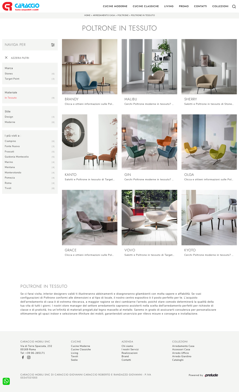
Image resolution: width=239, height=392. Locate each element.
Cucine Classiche (146, 6)
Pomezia (10, 177)
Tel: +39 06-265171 (32, 353)
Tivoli (8, 188)
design (9, 116)
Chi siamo (127, 346)
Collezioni (220, 6)
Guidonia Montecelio (17, 156)
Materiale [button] (11, 92)
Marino (9, 162)
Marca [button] (9, 68)
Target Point (12, 78)
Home (87, 15)
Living (169, 6)
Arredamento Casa (104, 15)
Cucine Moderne (115, 6)
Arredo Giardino (181, 356)
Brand (125, 356)
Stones (9, 73)
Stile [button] (8, 111)
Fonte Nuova (12, 146)
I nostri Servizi (130, 349)
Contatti (200, 6)
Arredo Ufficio (180, 353)
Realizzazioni (130, 353)
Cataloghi (178, 360)
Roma (8, 183)
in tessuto (11, 97)
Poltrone (123, 15)
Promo (184, 6)
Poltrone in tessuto (143, 15)
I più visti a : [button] (13, 135)
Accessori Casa (181, 349)
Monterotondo (13, 172)
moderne (10, 122)
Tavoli (74, 356)
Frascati (9, 151)
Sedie (74, 360)
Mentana (10, 167)
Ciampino (10, 141)
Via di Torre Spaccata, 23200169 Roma (36, 348)
